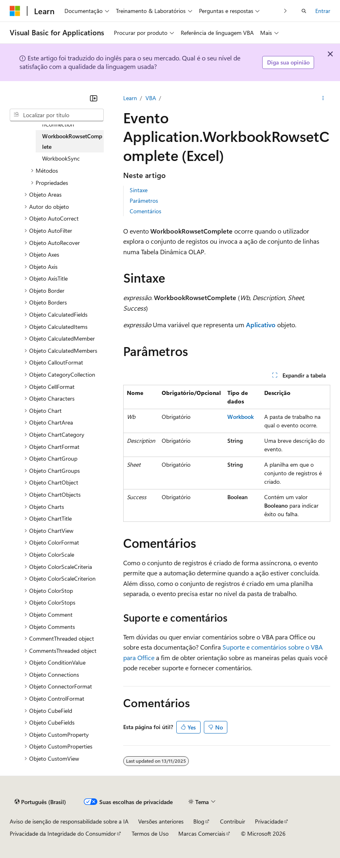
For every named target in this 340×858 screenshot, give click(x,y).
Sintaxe (139, 190)
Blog (198, 821)
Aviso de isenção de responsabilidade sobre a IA (69, 821)
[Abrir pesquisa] (304, 11)
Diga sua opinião (288, 62)
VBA (150, 98)
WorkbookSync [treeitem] (61, 158)
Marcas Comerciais (201, 833)
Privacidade (269, 821)
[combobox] (57, 115)
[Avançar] (285, 10)
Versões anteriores (161, 821)
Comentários (145, 211)
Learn (130, 98)
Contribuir (232, 821)
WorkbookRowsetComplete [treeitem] (72, 141)
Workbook (240, 416)
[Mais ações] (323, 98)
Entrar (322, 11)
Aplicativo (261, 324)
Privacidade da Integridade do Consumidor (63, 833)
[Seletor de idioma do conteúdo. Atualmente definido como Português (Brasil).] (40, 802)
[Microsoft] (15, 11)
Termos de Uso (150, 833)
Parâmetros (144, 200)
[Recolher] (93, 98)
